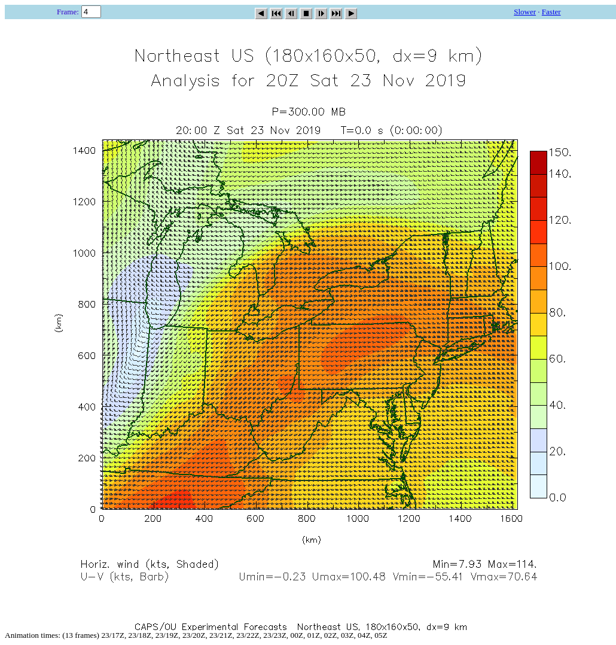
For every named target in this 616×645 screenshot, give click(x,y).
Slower (525, 11)
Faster (551, 11)
